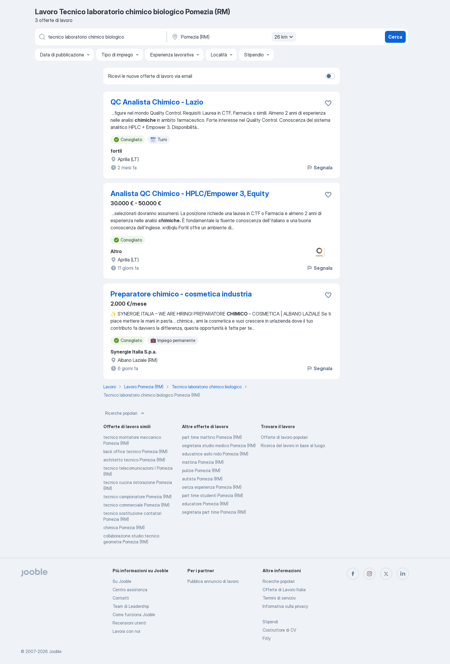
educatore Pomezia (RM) (205, 503)
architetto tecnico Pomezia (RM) (134, 459)
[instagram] (369, 574)
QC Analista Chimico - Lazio (156, 102)
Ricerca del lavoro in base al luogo (293, 445)
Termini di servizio (279, 597)
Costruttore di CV (279, 630)
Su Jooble (122, 581)
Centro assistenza (130, 589)
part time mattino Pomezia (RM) (212, 437)
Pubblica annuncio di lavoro (213, 581)
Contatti (121, 597)
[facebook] (353, 574)
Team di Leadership (131, 606)
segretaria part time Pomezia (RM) (214, 512)
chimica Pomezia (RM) (124, 527)
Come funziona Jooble (134, 614)
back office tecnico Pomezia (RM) (135, 451)
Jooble (55, 651)
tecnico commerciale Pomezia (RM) (136, 504)
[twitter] (386, 574)
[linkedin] (403, 574)
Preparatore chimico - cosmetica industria (181, 294)
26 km (284, 36)
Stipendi (270, 621)
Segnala (319, 168)
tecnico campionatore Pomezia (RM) (137, 496)
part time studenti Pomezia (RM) (212, 495)
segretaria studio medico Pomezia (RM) (219, 445)
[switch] (330, 76)
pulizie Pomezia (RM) (201, 470)
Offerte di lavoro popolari (284, 437)
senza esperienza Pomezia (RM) (211, 487)
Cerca (395, 37)
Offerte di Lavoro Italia (284, 589)
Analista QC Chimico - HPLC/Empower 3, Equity (189, 193)
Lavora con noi (126, 631)
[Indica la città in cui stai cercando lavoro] (233, 37)
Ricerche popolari (125, 413)
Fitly (267, 638)
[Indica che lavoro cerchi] (100, 37)
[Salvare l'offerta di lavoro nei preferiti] (328, 103)
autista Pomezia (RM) (202, 478)
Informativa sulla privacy (285, 606)
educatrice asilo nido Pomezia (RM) (215, 453)
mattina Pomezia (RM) (203, 462)
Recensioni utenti (129, 622)
